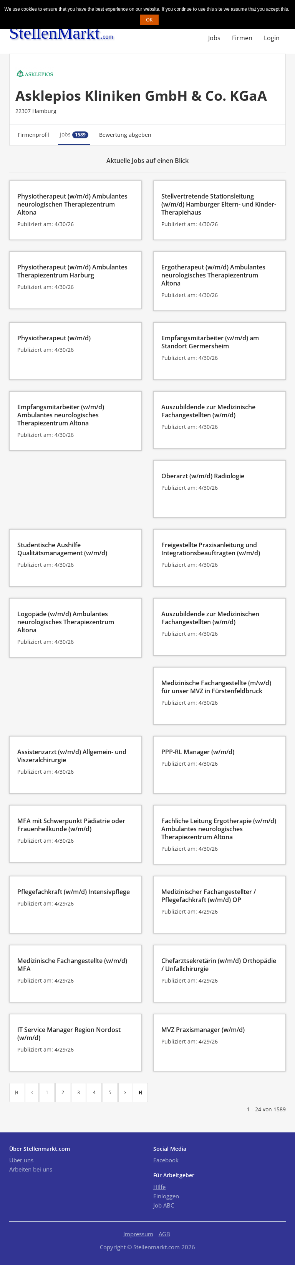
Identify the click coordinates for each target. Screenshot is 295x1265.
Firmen (242, 38)
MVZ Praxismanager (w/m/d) (203, 1029)
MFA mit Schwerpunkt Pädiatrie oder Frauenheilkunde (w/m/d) (71, 825)
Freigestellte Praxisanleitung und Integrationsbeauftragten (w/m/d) (210, 549)
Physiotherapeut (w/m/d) (54, 338)
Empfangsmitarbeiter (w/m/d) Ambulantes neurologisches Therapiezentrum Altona (60, 415)
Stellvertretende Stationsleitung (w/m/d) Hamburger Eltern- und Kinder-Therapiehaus (218, 204)
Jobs (214, 38)
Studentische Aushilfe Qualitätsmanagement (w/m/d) (62, 549)
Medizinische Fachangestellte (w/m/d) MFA (72, 965)
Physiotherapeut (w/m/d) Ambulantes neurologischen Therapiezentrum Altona (72, 204)
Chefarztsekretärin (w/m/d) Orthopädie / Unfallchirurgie (218, 965)
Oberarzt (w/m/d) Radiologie (202, 476)
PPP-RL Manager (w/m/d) (197, 752)
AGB (164, 1234)
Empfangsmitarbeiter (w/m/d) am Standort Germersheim (210, 342)
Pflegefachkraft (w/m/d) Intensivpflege (73, 892)
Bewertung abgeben (125, 134)
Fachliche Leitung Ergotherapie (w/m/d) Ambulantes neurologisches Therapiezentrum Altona (218, 829)
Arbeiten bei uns (30, 1169)
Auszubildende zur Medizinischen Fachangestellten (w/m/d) (210, 618)
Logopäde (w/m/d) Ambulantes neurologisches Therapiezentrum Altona (65, 622)
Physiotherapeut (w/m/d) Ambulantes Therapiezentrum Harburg (72, 271)
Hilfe (159, 1187)
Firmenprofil (33, 134)
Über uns (21, 1160)
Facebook (166, 1160)
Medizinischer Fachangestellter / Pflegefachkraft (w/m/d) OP (208, 896)
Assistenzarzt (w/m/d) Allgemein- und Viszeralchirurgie (71, 756)
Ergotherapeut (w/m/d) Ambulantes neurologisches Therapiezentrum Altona (213, 275)
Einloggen (166, 1196)
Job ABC (163, 1205)
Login (272, 38)
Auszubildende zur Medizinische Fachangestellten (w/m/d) (208, 411)
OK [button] (149, 20)
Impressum (138, 1234)
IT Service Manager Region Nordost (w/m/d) (69, 1033)
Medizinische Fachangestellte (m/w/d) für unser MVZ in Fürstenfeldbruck (216, 687)
